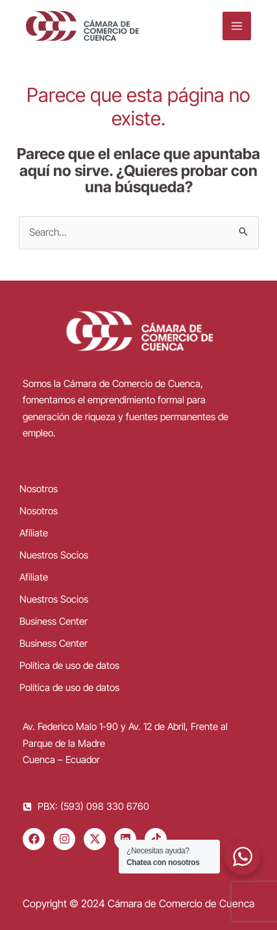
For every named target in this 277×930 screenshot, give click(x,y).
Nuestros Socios (53, 555)
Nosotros (38, 489)
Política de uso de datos (69, 665)
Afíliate (33, 533)
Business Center (53, 621)
